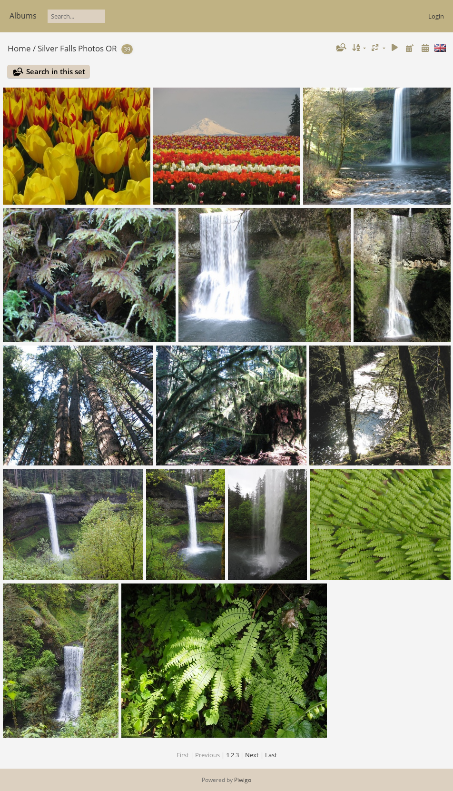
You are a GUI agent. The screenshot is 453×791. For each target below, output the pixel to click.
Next (252, 755)
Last (271, 755)
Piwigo (242, 780)
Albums (23, 15)
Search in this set (55, 71)
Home (19, 48)
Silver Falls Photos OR (77, 48)
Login (436, 16)
